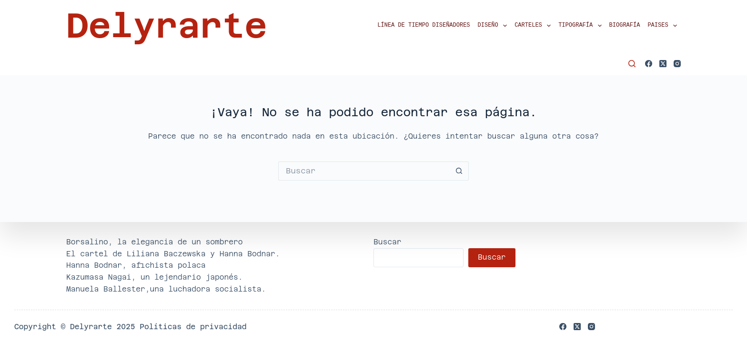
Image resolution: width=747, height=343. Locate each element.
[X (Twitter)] (662, 63)
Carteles (535, 25)
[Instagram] (677, 63)
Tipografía (581, 25)
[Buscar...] (364, 171)
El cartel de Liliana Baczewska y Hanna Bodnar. (173, 254)
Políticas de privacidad (193, 327)
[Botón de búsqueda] (459, 171)
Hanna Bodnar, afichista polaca (136, 265)
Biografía (624, 25)
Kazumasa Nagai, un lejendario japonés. (154, 277)
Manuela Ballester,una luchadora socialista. (166, 289)
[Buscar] (632, 63)
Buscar (388, 242)
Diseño (494, 25)
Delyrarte (166, 26)
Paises (664, 25)
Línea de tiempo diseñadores (423, 25)
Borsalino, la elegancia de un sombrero (154, 242)
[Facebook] (648, 63)
